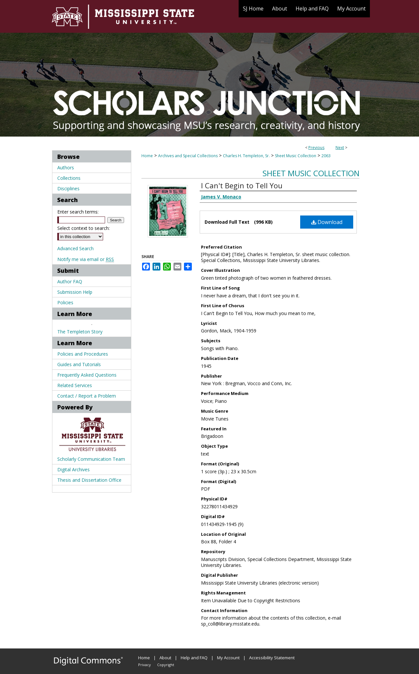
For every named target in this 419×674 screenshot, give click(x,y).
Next (340, 147)
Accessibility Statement (272, 658)
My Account (228, 658)
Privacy (144, 664)
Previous (316, 147)
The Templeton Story (79, 331)
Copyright (165, 664)
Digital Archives (73, 469)
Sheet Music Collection (295, 156)
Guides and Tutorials (79, 364)
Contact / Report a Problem (86, 396)
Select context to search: (83, 228)
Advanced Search (75, 248)
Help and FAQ (194, 658)
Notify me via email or (85, 259)
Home (147, 156)
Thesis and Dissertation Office (89, 480)
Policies (65, 302)
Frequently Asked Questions (87, 375)
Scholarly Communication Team (91, 459)
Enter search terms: (78, 212)
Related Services (74, 385)
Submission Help (74, 292)
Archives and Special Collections (188, 156)
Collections (69, 178)
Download (326, 222)
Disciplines (68, 188)
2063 (326, 156)
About (165, 658)
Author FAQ (69, 281)
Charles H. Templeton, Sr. (246, 156)
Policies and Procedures (82, 354)
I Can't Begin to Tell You (241, 185)
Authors (65, 167)
